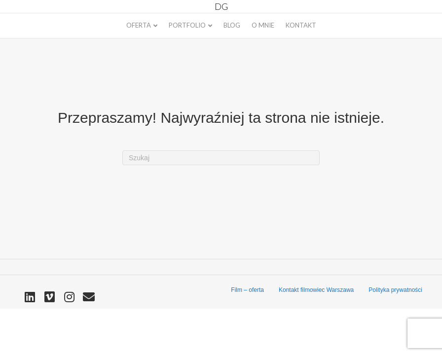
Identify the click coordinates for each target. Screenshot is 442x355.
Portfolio (187, 25)
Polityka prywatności (395, 289)
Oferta (138, 25)
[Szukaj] (221, 158)
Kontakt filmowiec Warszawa (316, 289)
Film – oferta (247, 289)
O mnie (263, 25)
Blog (231, 25)
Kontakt (301, 25)
